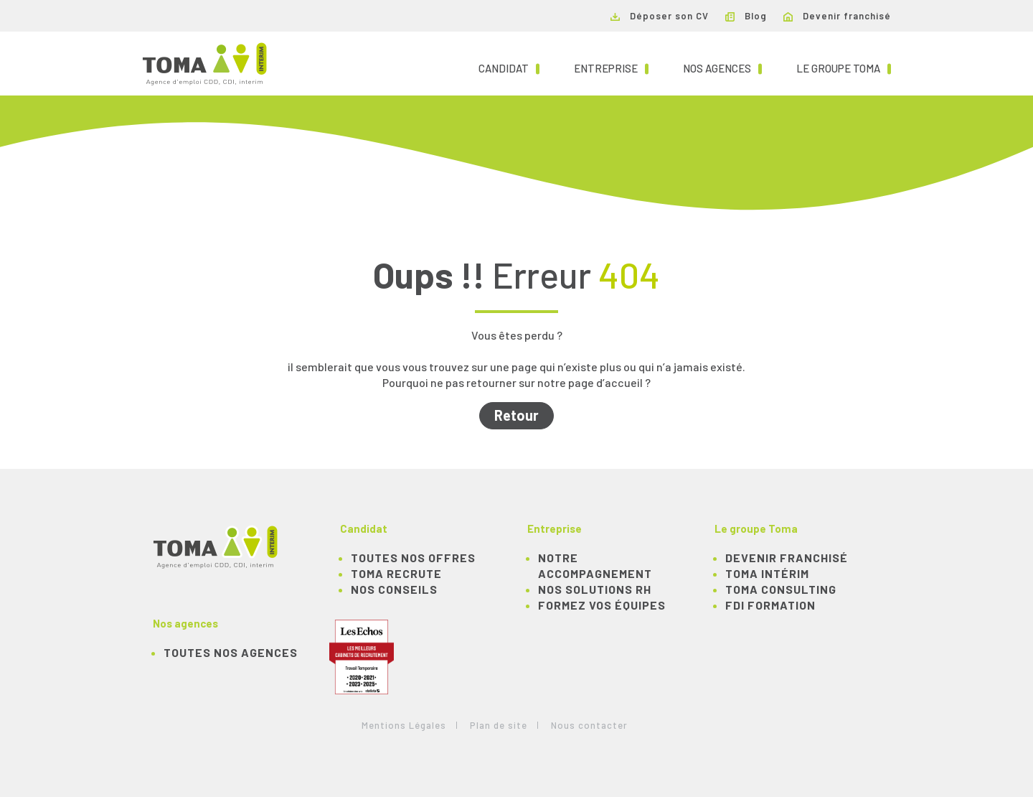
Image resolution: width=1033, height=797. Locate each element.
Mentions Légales (404, 725)
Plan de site (498, 725)
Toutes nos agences (231, 652)
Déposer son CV (659, 16)
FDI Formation (770, 605)
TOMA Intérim (767, 573)
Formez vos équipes (602, 605)
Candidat (508, 67)
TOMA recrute (396, 573)
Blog (746, 16)
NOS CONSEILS (394, 589)
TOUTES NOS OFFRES (413, 557)
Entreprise (611, 67)
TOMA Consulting (780, 589)
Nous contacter (589, 725)
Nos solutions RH (594, 589)
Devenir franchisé (837, 16)
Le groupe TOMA (843, 67)
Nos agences (722, 67)
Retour (516, 415)
